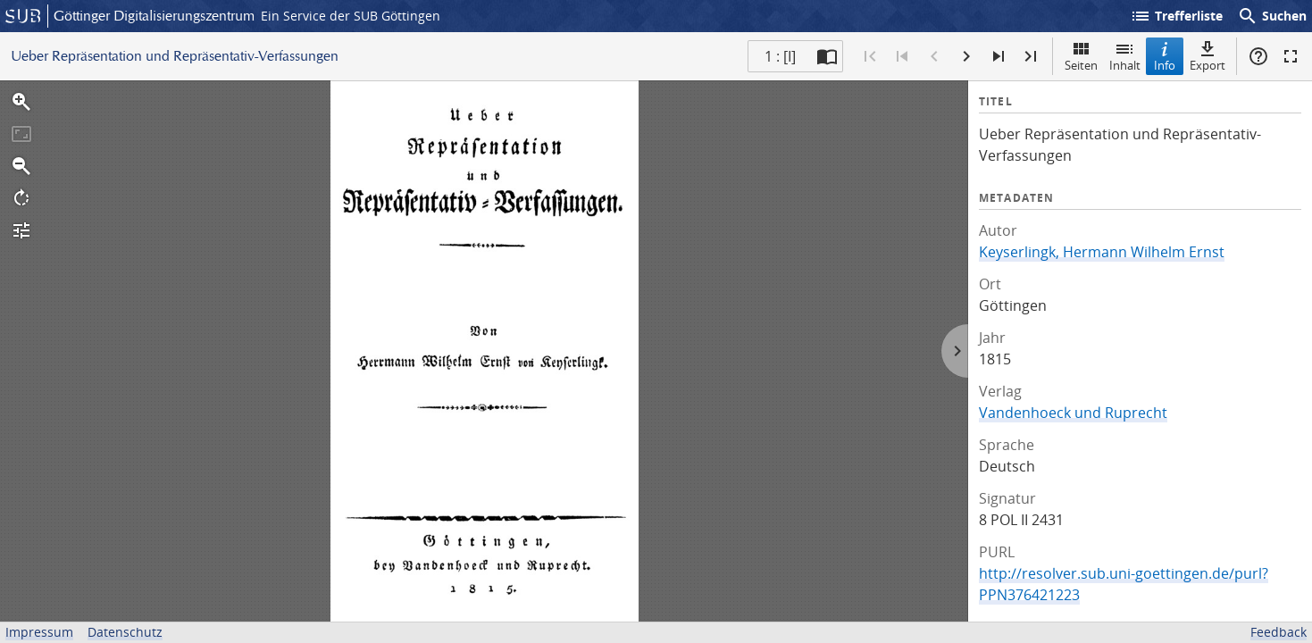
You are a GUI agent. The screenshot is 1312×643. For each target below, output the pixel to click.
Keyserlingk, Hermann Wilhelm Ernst (1101, 252)
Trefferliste (1176, 16)
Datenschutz (125, 631)
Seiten (1081, 55)
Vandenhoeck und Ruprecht (1073, 412)
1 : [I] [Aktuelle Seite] (780, 56)
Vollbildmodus (1290, 56)
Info (1164, 55)
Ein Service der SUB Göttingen (350, 15)
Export (1207, 55)
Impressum (39, 631)
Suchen (1272, 16)
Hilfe (1258, 56)
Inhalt (1125, 55)
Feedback (1278, 631)
